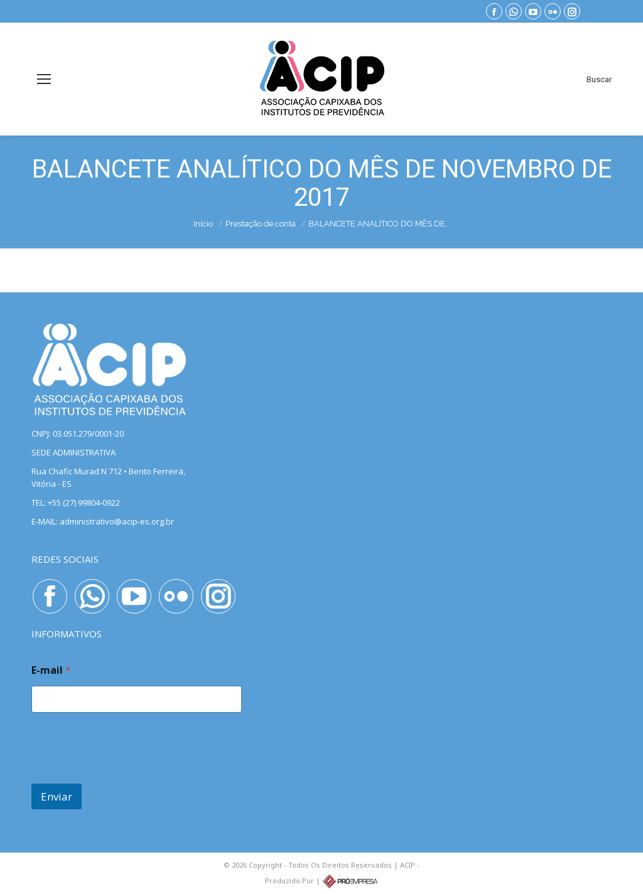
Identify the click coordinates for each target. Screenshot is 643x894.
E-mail (51, 670)
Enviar (56, 796)
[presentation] (126, 775)
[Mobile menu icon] (44, 79)
